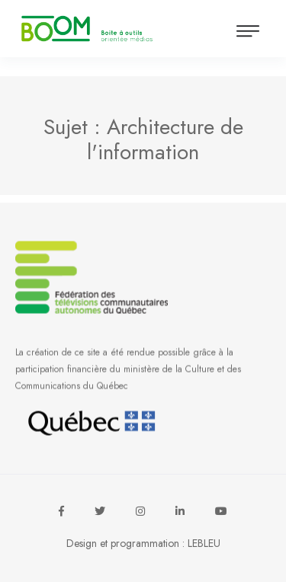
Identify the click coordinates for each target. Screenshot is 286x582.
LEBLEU (204, 543)
